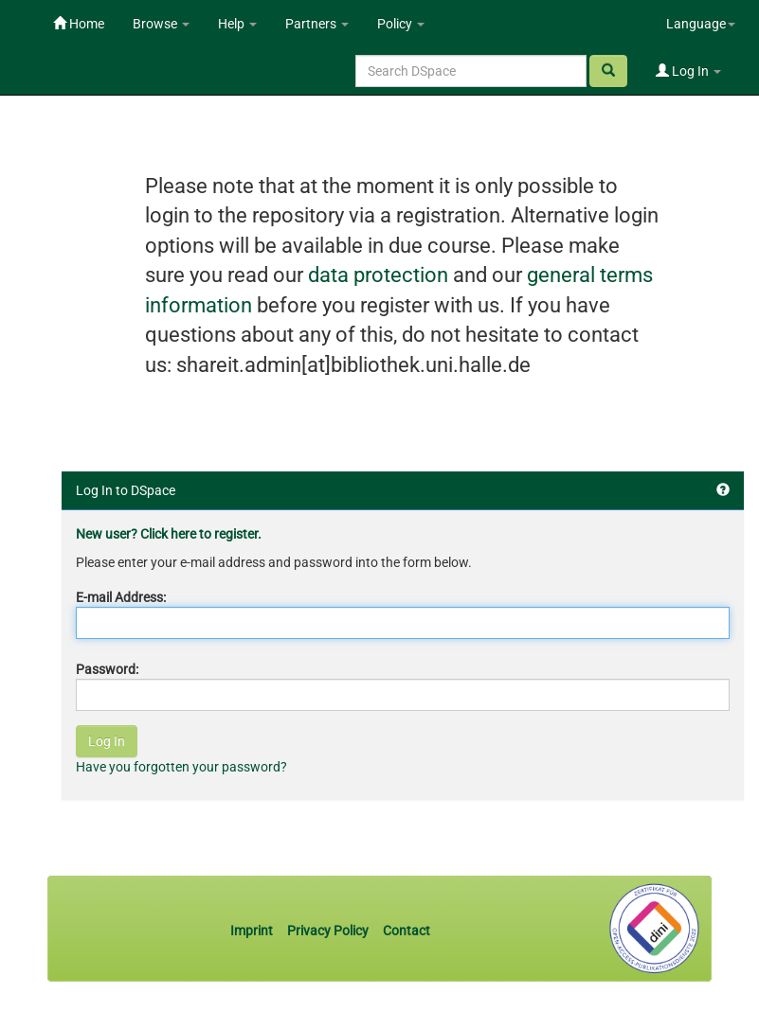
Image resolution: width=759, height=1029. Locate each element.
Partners (317, 23)
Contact (406, 930)
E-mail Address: (121, 597)
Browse (161, 23)
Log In (688, 71)
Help (237, 23)
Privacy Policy (328, 930)
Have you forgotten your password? (181, 766)
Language (700, 23)
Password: (107, 669)
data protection (378, 275)
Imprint (253, 930)
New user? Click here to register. (169, 533)
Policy (401, 23)
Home (78, 23)
